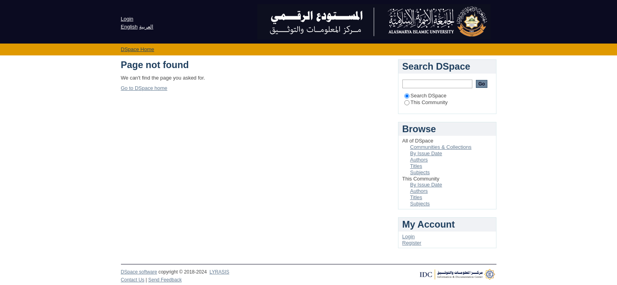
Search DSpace (425, 96)
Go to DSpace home (144, 88)
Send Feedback (165, 280)
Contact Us (133, 280)
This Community (426, 102)
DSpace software (139, 272)
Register (411, 243)
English (129, 27)
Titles (416, 166)
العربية (146, 27)
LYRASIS (219, 272)
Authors (419, 160)
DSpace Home (138, 49)
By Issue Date (426, 153)
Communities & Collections (441, 147)
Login (127, 19)
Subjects (420, 172)
